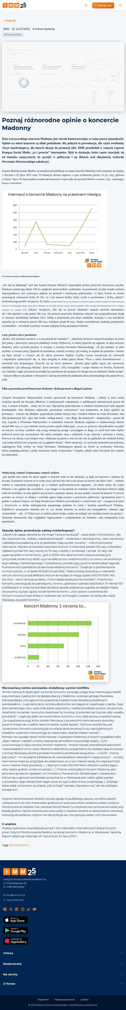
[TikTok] (28, 909)
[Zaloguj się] (103, 5)
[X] (10, 909)
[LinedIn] (16, 909)
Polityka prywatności (64, 999)
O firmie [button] (9, 983)
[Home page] (14, 5)
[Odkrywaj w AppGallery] (15, 941)
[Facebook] (5, 909)
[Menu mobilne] (120, 5)
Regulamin (43, 999)
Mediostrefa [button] (12, 963)
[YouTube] (34, 909)
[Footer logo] (19, 871)
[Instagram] (22, 909)
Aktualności (13, 34)
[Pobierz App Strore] (15, 920)
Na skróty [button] (10, 974)
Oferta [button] (8, 953)
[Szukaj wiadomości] (86, 5)
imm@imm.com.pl (15, 895)
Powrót (8, 20)
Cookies (84, 999)
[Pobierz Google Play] (15, 930)
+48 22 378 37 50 (15, 900)
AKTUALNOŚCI (19, 845)
